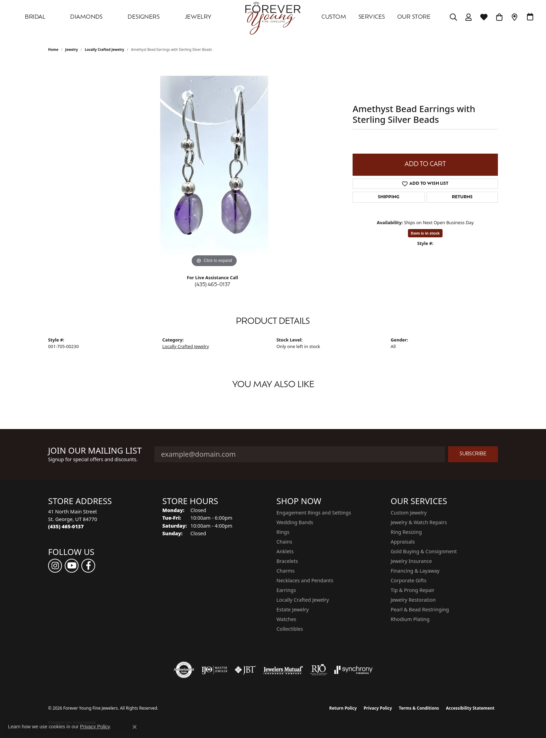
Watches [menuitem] (286, 619)
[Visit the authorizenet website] (184, 669)
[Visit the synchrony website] (353, 669)
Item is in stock (425, 233)
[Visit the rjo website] (318, 669)
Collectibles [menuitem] (289, 629)
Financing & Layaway (415, 570)
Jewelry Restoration (413, 599)
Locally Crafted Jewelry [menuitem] (302, 599)
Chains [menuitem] (284, 541)
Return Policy (343, 708)
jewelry (71, 49)
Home (53, 49)
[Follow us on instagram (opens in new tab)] (55, 566)
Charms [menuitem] (285, 570)
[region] (214, 165)
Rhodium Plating (410, 619)
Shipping (388, 197)
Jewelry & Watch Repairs (419, 522)
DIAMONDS (86, 17)
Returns (462, 197)
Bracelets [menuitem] (287, 561)
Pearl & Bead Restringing (420, 609)
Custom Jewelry (409, 512)
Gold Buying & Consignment (424, 551)
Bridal (35, 17)
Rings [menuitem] (282, 532)
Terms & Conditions (419, 708)
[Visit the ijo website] (214, 669)
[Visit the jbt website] (245, 669)
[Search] (453, 17)
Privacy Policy (378, 708)
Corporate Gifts (408, 580)
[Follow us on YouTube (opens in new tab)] (72, 566)
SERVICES (371, 17)
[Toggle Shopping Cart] (499, 17)
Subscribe (472, 454)
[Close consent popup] (135, 727)
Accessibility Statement (470, 708)
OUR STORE (413, 17)
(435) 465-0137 (212, 285)
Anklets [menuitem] (285, 551)
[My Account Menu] (468, 17)
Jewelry (198, 17)
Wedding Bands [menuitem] (294, 522)
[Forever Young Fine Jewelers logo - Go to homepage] (273, 17)
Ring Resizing (406, 532)
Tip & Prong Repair (413, 590)
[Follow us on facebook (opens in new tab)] (88, 566)
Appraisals (403, 541)
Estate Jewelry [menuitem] (292, 609)
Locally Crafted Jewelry (104, 49)
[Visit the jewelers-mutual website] (283, 669)
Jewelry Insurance (411, 561)
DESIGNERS (144, 17)
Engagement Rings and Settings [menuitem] (313, 512)
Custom (333, 17)
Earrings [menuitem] (286, 590)
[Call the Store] (66, 526)
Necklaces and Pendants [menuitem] (304, 580)
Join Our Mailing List (95, 451)
